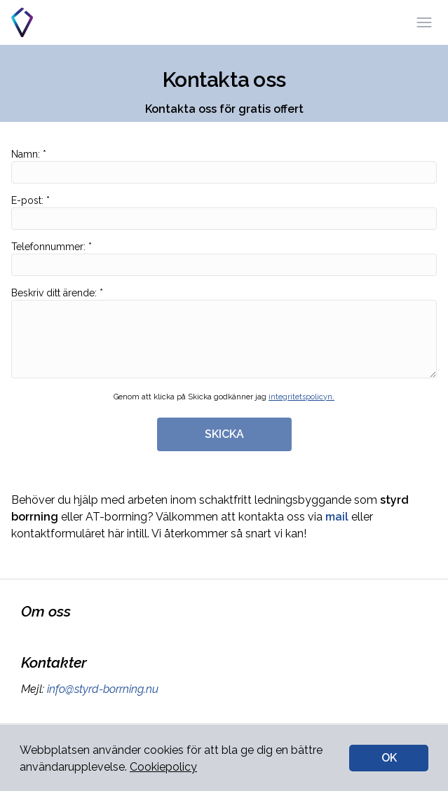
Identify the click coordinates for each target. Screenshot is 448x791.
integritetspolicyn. (301, 396)
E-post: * (224, 212)
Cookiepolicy (163, 766)
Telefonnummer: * (224, 258)
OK (389, 757)
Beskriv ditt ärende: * (224, 332)
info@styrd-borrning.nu (101, 689)
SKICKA (224, 434)
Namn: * (224, 166)
